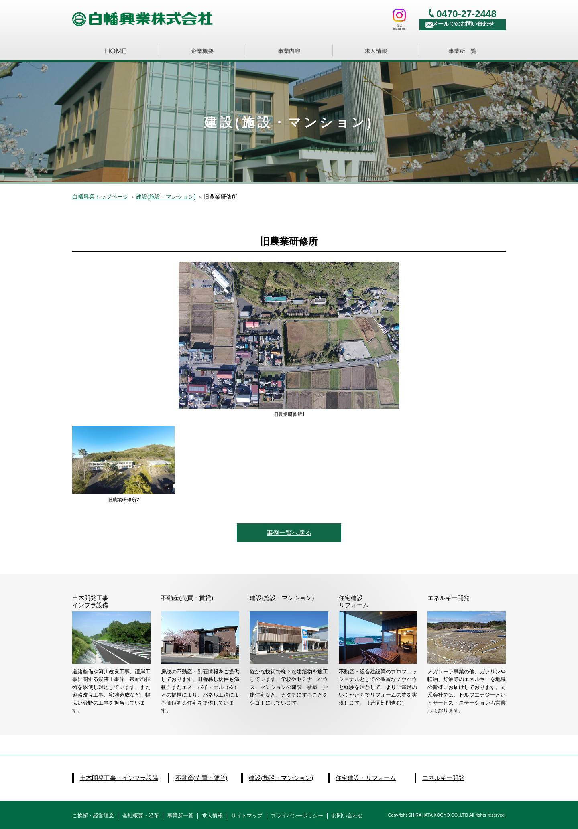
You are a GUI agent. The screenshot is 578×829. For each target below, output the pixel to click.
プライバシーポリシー (297, 816)
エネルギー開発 (443, 777)
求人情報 (212, 816)
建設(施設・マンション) (281, 777)
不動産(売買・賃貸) (201, 777)
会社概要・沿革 (140, 816)
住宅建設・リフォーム (366, 777)
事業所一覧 (180, 816)
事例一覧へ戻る (289, 532)
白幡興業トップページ (100, 196)
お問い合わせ (347, 816)
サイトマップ (247, 816)
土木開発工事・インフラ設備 (119, 777)
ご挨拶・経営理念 (93, 816)
